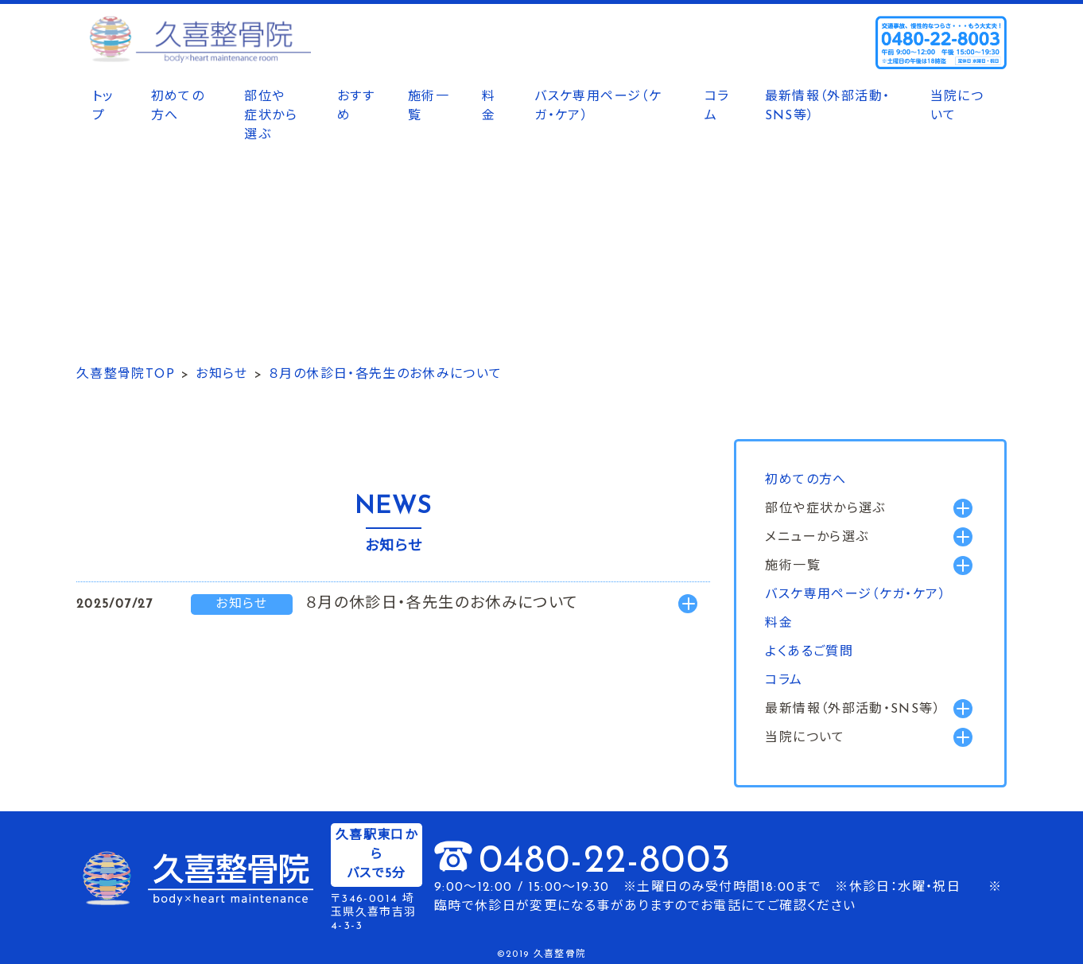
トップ (103, 106)
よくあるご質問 (809, 652)
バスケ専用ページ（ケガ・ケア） (598, 106)
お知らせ (221, 374)
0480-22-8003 (605, 862)
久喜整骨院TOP (125, 374)
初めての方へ (177, 106)
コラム (717, 106)
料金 (488, 106)
